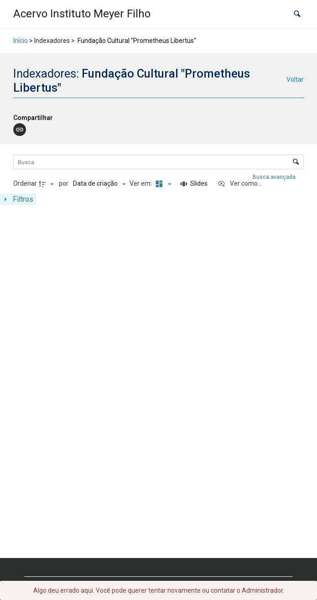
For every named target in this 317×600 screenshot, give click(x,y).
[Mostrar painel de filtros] (18, 199)
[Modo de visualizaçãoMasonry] (162, 184)
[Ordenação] (99, 184)
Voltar (295, 79)
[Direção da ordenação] (47, 184)
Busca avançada (275, 177)
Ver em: (141, 183)
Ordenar (25, 183)
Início (20, 40)
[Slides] (194, 184)
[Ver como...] (239, 184)
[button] (297, 14)
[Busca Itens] (158, 162)
